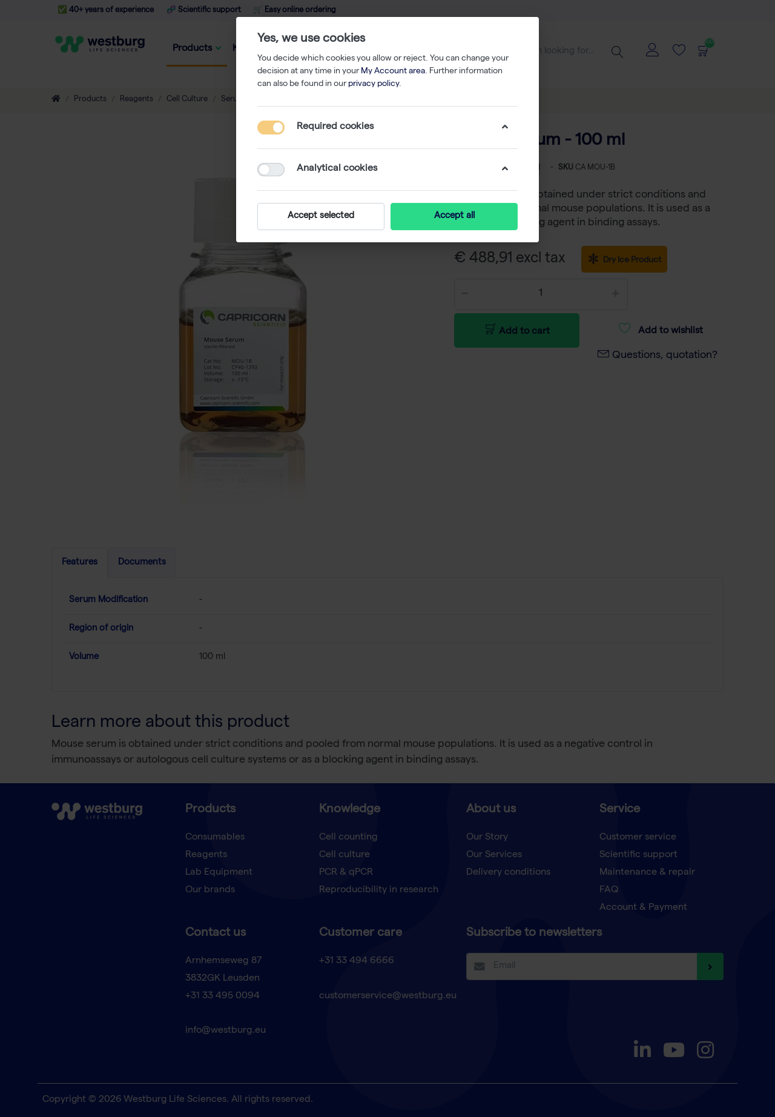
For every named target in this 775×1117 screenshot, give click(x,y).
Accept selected (321, 216)
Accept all (454, 216)
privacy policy (373, 84)
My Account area (393, 71)
